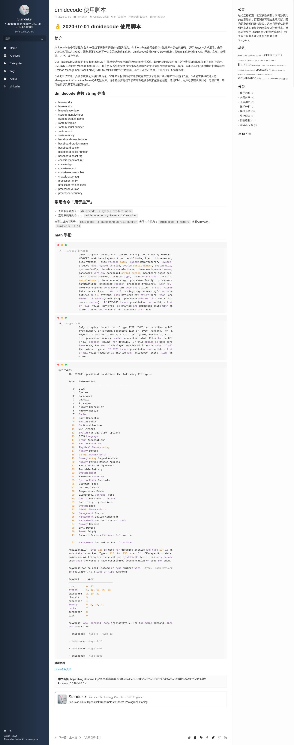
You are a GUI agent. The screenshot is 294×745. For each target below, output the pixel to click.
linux (245, 65)
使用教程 (245, 92)
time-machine (251, 74)
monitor (242, 70)
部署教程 (245, 120)
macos (272, 65)
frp (268, 60)
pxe (274, 70)
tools (261, 74)
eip (257, 60)
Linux (106, 16)
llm (265, 65)
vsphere (265, 79)
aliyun (241, 55)
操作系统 (245, 111)
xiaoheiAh (19, 739)
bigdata (254, 55)
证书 (285, 79)
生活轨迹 (245, 115)
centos (273, 55)
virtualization (249, 78)
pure (35, 739)
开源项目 (245, 101)
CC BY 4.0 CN (78, 682)
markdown (281, 65)
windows (276, 78)
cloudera (242, 60)
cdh (261, 55)
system (241, 74)
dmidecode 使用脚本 (80, 10)
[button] (92, 737)
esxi (262, 60)
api (247, 55)
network (251, 70)
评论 (123, 16)
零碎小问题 (246, 124)
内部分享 (245, 97)
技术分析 (245, 106)
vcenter (268, 74)
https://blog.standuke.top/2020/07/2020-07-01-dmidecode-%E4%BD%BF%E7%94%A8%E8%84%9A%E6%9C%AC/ (138, 678)
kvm (273, 60)
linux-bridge (257, 65)
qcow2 (281, 70)
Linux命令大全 (63, 668)
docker (250, 60)
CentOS (98, 16)
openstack (263, 69)
